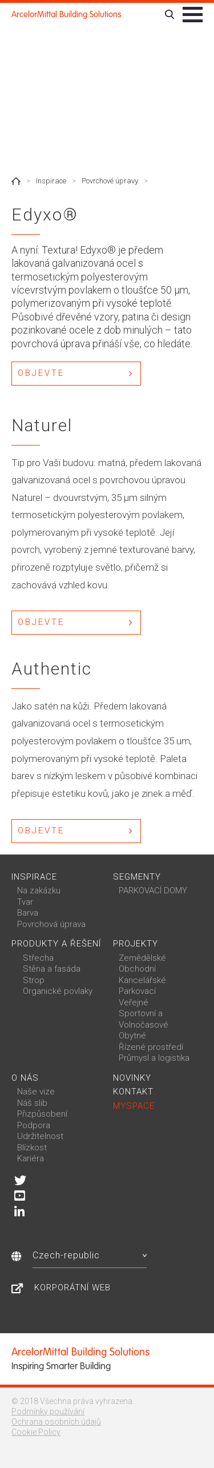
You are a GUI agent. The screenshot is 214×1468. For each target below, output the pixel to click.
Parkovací (137, 991)
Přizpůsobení (42, 1114)
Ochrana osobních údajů (56, 1421)
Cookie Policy (35, 1432)
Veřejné (133, 1002)
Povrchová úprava (51, 924)
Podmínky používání (47, 1411)
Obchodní (137, 969)
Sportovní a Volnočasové (143, 1019)
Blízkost (32, 1147)
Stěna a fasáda (51, 969)
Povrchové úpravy (110, 181)
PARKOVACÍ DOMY (153, 890)
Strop (34, 980)
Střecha (38, 958)
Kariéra (30, 1158)
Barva (27, 913)
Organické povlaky (57, 991)
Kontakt (133, 1091)
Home (16, 181)
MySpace (134, 1106)
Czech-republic (90, 1255)
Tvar (25, 902)
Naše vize (36, 1091)
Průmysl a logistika (154, 1058)
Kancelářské (142, 980)
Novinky (132, 1078)
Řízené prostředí (151, 1047)
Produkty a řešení (56, 943)
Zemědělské (142, 958)
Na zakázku (38, 890)
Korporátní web (72, 1287)
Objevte (41, 373)
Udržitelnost (40, 1136)
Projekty (135, 943)
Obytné (132, 1035)
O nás (25, 1078)
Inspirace (51, 181)
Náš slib (32, 1103)
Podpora (33, 1125)
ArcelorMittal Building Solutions (66, 14)
